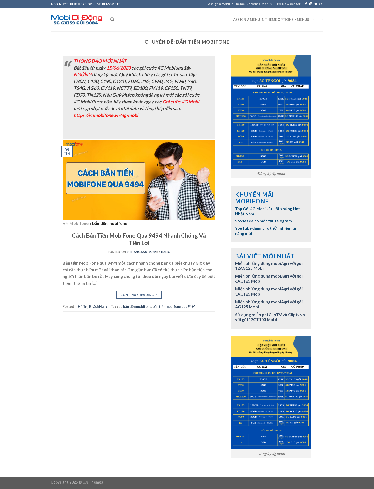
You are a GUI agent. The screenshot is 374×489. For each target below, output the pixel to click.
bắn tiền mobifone (137, 306)
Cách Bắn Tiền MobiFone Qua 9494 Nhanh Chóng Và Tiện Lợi (139, 239)
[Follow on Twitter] (315, 4)
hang (165, 251)
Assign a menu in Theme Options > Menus (240, 4)
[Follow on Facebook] (306, 4)
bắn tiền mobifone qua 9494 (174, 306)
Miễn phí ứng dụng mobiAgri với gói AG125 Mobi (269, 304)
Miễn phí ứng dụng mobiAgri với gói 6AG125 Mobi (269, 278)
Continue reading (139, 294)
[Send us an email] (320, 4)
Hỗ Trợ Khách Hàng (93, 306)
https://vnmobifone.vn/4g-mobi (106, 115)
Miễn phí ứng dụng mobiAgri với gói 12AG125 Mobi (269, 266)
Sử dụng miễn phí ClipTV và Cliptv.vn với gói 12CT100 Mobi (270, 317)
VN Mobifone (76, 223)
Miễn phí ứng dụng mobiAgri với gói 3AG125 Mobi (269, 291)
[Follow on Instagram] (310, 4)
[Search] (112, 19)
